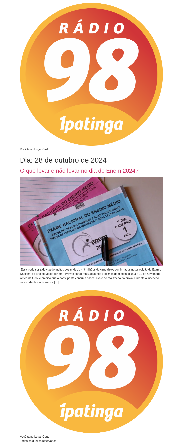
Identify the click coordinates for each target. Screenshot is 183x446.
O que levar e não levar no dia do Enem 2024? (79, 170)
